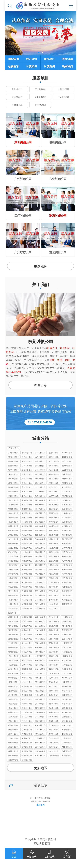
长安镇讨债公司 (13, 565)
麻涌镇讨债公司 (27, 570)
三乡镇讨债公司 (67, 583)
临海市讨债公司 (13, 678)
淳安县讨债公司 (13, 630)
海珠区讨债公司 (67, 453)
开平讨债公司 (27, 522)
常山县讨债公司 (27, 717)
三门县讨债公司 (54, 673)
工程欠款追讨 (17, 89)
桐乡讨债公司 (27, 686)
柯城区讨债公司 (54, 712)
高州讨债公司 (13, 526)
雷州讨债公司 (40, 500)
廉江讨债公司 (27, 500)
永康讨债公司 (13, 699)
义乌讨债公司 (54, 695)
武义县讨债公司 (54, 699)
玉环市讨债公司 (67, 673)
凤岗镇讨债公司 (67, 561)
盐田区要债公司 (67, 466)
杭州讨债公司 (13, 617)
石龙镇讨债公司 (13, 552)
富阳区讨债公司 (40, 626)
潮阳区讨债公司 (67, 479)
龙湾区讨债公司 (40, 656)
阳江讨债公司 (67, 539)
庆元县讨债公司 (40, 725)
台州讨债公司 (54, 665)
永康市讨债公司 (67, 704)
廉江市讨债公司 (27, 509)
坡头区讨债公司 (27, 505)
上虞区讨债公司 (54, 647)
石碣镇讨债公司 (67, 548)
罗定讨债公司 (40, 591)
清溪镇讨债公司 (40, 561)
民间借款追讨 (17, 96)
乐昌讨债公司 (67, 487)
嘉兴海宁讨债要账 (13, 760)
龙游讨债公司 (40, 712)
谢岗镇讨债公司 (27, 557)
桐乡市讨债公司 (13, 695)
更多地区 (40, 768)
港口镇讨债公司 (27, 583)
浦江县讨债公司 (67, 699)
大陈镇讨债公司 (27, 738)
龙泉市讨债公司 (67, 725)
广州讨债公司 (13, 453)
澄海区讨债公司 (40, 479)
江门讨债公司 (67, 518)
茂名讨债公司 (67, 522)
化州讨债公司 (27, 526)
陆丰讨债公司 (40, 539)
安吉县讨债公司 (40, 682)
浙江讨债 (12, 613)
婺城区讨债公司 (27, 699)
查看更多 (40, 385)
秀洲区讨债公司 (13, 691)
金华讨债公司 (27, 695)
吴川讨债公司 (54, 500)
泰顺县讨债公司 (67, 660)
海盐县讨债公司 (40, 691)
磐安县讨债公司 (13, 704)
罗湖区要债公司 (40, 466)
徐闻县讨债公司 (54, 505)
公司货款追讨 (64, 89)
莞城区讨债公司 (13, 548)
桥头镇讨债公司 (13, 557)
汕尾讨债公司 (27, 539)
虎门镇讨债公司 (27, 565)
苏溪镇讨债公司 (67, 734)
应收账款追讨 (40, 89)
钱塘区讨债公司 (27, 626)
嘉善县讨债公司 (27, 691)
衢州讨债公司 (13, 712)
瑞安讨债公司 (54, 652)
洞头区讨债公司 (67, 656)
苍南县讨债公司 (40, 660)
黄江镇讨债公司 (27, 561)
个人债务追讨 (64, 96)
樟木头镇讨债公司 (67, 570)
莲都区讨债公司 (27, 721)
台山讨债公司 (13, 522)
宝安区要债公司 (13, 470)
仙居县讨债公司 (27, 673)
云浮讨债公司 (27, 591)
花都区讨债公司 (67, 457)
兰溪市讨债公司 (27, 704)
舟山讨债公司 (13, 708)
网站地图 (38, 843)
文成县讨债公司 (54, 660)
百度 (47, 843)
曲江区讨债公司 (54, 492)
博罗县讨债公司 (40, 535)
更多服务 (40, 266)
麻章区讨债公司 (40, 505)
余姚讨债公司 (54, 630)
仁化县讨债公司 (67, 492)
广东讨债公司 (13, 448)
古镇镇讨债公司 (54, 578)
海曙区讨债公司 (54, 635)
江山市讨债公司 (54, 717)
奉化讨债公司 (13, 634)
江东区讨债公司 (67, 635)
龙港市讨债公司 (40, 665)
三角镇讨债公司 (13, 583)
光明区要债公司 (67, 470)
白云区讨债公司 (40, 457)
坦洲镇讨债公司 (40, 587)
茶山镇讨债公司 (27, 552)
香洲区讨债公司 (27, 474)
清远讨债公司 (27, 543)
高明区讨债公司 (27, 487)
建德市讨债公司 (27, 630)
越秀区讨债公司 (54, 453)
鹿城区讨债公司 (27, 656)
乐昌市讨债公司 (54, 496)
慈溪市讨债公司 (67, 639)
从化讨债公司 (40, 453)
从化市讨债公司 (54, 461)
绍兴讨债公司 (40, 643)
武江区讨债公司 (40, 492)
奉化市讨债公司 (40, 639)
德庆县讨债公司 (13, 518)
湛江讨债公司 (13, 500)
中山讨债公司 (40, 574)
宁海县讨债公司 (13, 643)
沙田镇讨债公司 (54, 565)
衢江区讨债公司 (67, 712)
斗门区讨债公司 (40, 474)
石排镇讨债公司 (40, 552)
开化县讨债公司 (40, 717)
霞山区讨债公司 (13, 505)
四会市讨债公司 (54, 518)
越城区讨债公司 (27, 647)
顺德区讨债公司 (13, 487)
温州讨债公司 (40, 652)
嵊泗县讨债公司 (67, 708)
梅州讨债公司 (67, 535)
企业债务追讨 (40, 96)
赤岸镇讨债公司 (54, 738)
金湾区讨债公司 (54, 474)
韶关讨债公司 (54, 487)
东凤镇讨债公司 (13, 578)
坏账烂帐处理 (17, 104)
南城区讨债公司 (40, 548)
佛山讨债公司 (40, 483)
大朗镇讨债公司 (13, 561)
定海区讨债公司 (27, 708)
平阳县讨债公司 (27, 660)
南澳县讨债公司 (27, 483)
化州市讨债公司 (40, 531)
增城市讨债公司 (67, 461)
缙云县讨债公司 (54, 721)
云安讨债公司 (54, 591)
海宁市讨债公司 (67, 691)
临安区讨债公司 (54, 626)
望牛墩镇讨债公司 (27, 574)
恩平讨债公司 (54, 522)
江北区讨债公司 (40, 635)
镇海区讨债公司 (27, 635)
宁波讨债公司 (40, 630)
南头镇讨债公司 (67, 574)
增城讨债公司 (27, 453)
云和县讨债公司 (27, 725)
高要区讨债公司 (54, 513)
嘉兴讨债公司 (54, 682)
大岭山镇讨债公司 (13, 574)
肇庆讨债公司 (54, 509)
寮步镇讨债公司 (67, 557)
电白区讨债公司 (67, 526)
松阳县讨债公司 (13, 725)
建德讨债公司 (27, 617)
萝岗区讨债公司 (27, 461)
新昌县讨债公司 (27, 652)
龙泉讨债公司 (13, 721)
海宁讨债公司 (67, 682)
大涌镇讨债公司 (40, 583)
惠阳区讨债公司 (13, 535)
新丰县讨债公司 (40, 496)
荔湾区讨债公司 (13, 457)
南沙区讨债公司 (40, 461)
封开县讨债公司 (27, 518)
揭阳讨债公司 (67, 587)
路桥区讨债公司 (67, 669)
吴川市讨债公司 (40, 509)
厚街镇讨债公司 (40, 565)
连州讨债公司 (54, 543)
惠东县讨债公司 (27, 535)
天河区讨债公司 (27, 457)
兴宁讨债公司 (13, 539)
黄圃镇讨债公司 (54, 574)
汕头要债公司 (13, 756)
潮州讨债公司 (54, 587)
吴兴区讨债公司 (54, 678)
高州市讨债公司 (27, 531)
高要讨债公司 (67, 509)
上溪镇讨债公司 (13, 738)
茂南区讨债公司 (54, 526)
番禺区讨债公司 (13, 461)
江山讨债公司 (27, 712)
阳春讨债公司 (13, 543)
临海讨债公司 (13, 669)
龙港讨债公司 (13, 656)
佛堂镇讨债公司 (54, 734)
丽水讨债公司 (67, 717)
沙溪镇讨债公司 (54, 583)
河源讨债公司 (54, 539)
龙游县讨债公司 (13, 717)
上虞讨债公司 (67, 643)
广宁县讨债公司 (67, 513)
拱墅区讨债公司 (13, 622)
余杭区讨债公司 (67, 622)
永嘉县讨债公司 (13, 660)
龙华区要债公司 (40, 470)
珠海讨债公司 (13, 474)
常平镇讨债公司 (54, 557)
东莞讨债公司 (40, 341)
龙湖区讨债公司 (27, 479)
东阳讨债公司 (67, 695)
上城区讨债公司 (67, 617)
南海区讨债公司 (67, 483)
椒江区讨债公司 (13, 673)
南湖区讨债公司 (67, 686)
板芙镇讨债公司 (13, 587)
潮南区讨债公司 (13, 483)
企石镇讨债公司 (54, 552)
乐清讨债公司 (67, 652)
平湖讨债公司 (13, 686)
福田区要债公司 (27, 466)
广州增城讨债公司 (54, 756)
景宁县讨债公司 (54, 725)
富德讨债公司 (27, 747)
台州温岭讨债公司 (27, 760)
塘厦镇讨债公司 (54, 561)
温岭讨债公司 (67, 665)
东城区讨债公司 (27, 548)
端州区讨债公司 (27, 513)
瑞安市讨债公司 (13, 665)
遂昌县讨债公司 (67, 721)
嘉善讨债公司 (40, 686)
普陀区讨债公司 (40, 708)
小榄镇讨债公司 (40, 578)
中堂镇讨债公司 (40, 570)
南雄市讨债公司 (67, 496)
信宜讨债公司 (40, 526)
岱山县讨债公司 (54, 708)
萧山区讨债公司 (54, 622)
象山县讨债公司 (27, 643)
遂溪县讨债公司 (67, 505)
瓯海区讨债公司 (54, 656)
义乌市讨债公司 (40, 704)
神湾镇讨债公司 (27, 587)
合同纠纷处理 (40, 104)
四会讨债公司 (13, 513)
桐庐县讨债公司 (67, 626)
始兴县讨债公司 (13, 496)
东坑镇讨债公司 (40, 557)
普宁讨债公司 (13, 591)
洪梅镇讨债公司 (13, 570)
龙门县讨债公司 (54, 535)
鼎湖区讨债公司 (40, 513)
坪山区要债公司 (54, 470)
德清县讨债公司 (13, 682)
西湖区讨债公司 (27, 622)
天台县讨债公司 (40, 673)
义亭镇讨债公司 (40, 738)
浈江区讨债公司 (27, 492)
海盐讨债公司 (54, 686)
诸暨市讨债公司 (67, 647)
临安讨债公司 (54, 617)
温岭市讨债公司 (27, 678)
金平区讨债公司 (13, 479)
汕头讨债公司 (67, 474)
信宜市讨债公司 (13, 531)
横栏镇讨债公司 (67, 578)
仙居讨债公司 (40, 669)
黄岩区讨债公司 (54, 669)
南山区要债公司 (54, 466)
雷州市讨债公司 (13, 509)
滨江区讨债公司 (40, 622)
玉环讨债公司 (27, 669)
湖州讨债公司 (40, 678)
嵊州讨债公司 (13, 647)
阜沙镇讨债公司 (27, 578)
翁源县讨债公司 (27, 496)
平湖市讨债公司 (54, 691)
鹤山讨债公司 (40, 522)
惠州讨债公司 (54, 530)
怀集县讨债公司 (40, 518)
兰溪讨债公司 (40, 695)
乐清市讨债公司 (27, 665)
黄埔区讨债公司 (54, 457)
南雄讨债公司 (13, 492)
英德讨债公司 (40, 543)
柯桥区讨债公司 (40, 647)
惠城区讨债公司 (67, 531)
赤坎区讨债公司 (67, 500)
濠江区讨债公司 (54, 479)
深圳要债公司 (13, 466)
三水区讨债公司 (40, 487)
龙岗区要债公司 (27, 470)
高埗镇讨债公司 (54, 570)
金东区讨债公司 (40, 699)
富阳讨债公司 (40, 617)
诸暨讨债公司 (54, 643)
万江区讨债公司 (54, 548)
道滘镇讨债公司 (67, 565)
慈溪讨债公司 (67, 630)
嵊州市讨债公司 (13, 652)
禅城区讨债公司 (54, 483)
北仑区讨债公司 (27, 639)
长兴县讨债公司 (27, 682)
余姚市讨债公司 (54, 639)
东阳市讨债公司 (54, 704)
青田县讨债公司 (40, 721)
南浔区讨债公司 (67, 678)
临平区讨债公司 (13, 626)
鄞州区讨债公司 (13, 639)
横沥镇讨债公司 (67, 552)
